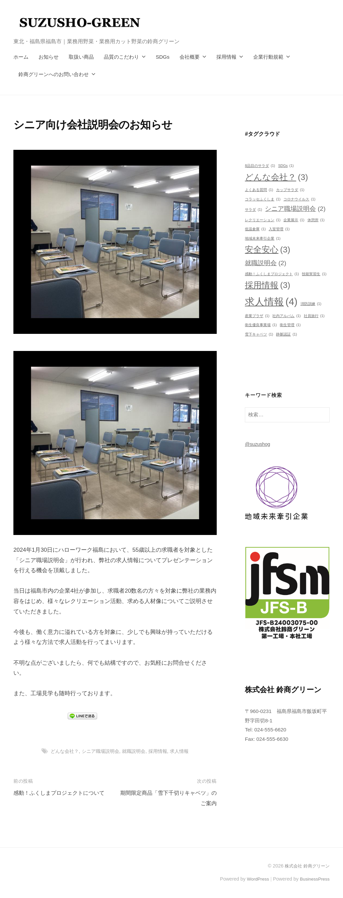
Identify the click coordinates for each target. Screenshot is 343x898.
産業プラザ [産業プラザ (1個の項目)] (257, 316)
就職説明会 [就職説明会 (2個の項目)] (265, 263)
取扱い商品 (81, 57)
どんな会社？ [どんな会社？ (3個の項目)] (276, 177)
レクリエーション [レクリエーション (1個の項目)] (262, 220)
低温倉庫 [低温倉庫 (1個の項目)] (255, 229)
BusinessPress (314, 879)
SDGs (162, 57)
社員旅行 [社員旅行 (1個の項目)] (314, 316)
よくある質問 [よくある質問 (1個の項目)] (259, 190)
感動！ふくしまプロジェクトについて (61, 793)
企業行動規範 (268, 57)
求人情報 (183, 751)
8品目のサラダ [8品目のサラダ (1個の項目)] (260, 166)
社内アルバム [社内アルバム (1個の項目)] (286, 316)
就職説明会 (134, 751)
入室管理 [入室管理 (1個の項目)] (279, 229)
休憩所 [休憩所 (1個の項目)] (316, 220)
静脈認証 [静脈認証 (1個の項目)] (286, 334)
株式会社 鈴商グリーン (305, 866)
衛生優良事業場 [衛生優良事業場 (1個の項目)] (261, 325)
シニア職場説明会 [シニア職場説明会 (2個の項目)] (295, 209)
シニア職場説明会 (99, 751)
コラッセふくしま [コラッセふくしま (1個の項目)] (262, 199)
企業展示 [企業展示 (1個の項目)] (293, 220)
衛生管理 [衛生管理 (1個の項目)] (290, 325)
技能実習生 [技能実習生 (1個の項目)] (314, 274)
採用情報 (226, 57)
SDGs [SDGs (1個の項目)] (285, 166)
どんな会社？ (61, 751)
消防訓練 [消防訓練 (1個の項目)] (310, 304)
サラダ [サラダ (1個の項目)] (253, 209)
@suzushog (258, 444)
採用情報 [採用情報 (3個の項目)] (267, 285)
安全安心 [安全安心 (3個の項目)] (267, 249)
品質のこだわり (121, 57)
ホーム (20, 57)
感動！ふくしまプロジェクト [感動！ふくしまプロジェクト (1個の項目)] (272, 274)
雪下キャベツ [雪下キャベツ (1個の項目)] (259, 334)
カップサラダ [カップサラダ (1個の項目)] (290, 190)
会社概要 (190, 57)
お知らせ (49, 57)
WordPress (255, 879)
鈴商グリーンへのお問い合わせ (53, 74)
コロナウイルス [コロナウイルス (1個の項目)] (299, 199)
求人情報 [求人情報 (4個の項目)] (271, 302)
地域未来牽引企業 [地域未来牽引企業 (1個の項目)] (262, 238)
